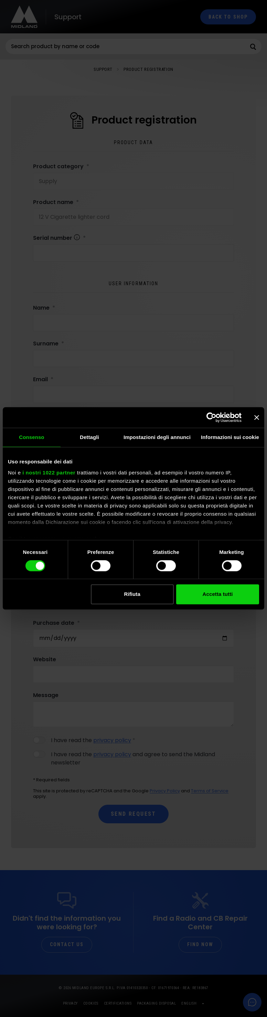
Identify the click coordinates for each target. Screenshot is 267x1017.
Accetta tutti (218, 594)
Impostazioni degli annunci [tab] (157, 437)
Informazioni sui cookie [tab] (230, 437)
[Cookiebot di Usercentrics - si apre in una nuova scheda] (211, 417)
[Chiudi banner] (256, 417)
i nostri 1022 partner (48, 472)
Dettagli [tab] (89, 437)
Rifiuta (132, 594)
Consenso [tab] (31, 437)
